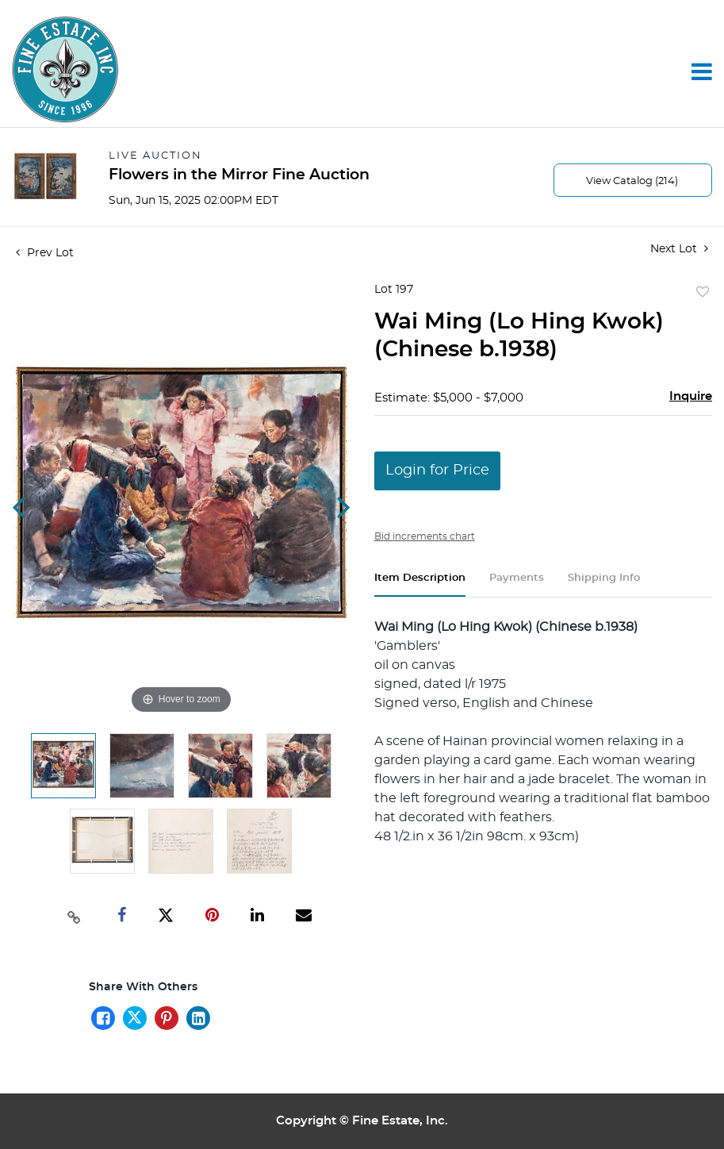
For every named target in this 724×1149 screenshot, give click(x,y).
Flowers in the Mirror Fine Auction (239, 175)
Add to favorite (702, 293)
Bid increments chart (424, 536)
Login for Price (437, 470)
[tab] (419, 584)
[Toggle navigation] (702, 71)
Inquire (690, 396)
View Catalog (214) (632, 181)
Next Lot (679, 249)
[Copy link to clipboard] (73, 915)
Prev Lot (45, 253)
